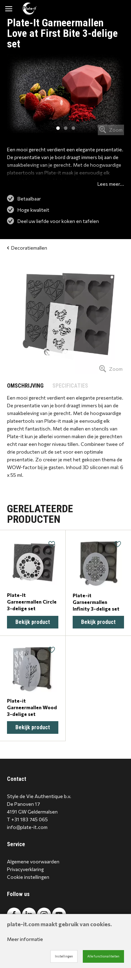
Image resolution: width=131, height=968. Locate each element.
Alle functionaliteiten (103, 956)
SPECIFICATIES (70, 385)
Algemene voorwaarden (33, 861)
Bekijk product (32, 622)
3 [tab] (73, 128)
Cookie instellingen (28, 877)
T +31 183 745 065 (27, 819)
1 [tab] (58, 128)
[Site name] (29, 9)
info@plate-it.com (27, 827)
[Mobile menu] (8, 9)
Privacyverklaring (25, 869)
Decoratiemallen (27, 248)
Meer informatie (25, 939)
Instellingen (64, 956)
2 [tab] (65, 128)
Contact (16, 779)
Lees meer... (110, 184)
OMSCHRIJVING (25, 385)
